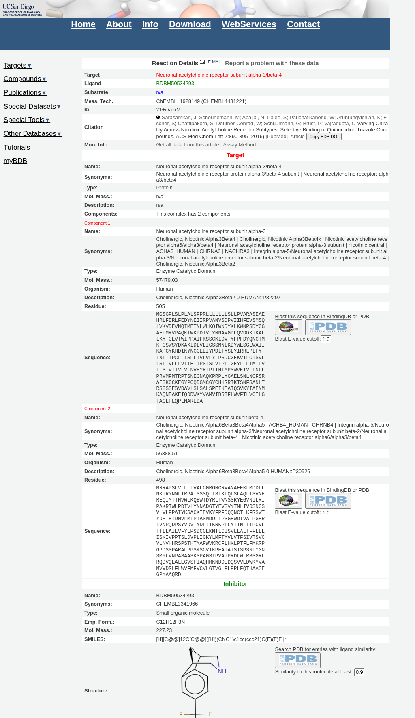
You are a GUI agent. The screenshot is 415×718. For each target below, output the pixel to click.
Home (83, 24)
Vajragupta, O (340, 123)
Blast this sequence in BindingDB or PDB (322, 316)
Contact (303, 24)
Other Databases (33, 133)
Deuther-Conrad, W (238, 123)
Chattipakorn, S (196, 123)
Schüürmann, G (282, 123)
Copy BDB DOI (324, 136)
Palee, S (277, 117)
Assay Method (239, 144)
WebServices (249, 24)
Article (298, 136)
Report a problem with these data (258, 63)
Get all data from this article (187, 144)
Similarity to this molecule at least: (314, 671)
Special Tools (27, 120)
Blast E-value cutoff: (298, 339)
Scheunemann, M (219, 117)
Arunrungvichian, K (359, 117)
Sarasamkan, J (179, 117)
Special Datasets (33, 106)
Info (150, 24)
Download (190, 24)
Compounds (25, 79)
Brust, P (312, 123)
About (119, 24)
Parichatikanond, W (311, 117)
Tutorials (17, 147)
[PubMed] (277, 136)
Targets (18, 65)
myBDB (15, 160)
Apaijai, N (253, 117)
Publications (25, 92)
